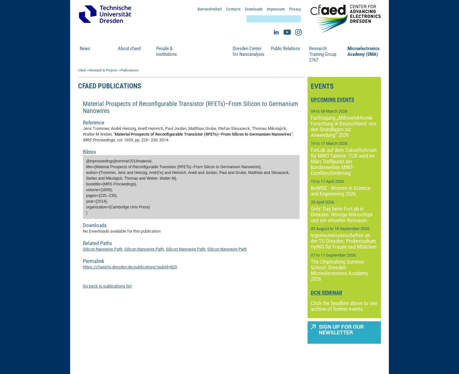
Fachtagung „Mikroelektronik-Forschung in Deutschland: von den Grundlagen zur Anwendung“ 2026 (343, 126)
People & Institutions (166, 51)
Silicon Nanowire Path (102, 249)
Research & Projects (204, 51)
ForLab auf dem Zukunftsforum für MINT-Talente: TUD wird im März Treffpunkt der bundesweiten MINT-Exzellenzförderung (344, 161)
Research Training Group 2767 (322, 54)
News (85, 48)
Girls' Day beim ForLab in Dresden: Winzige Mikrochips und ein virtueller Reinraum (342, 214)
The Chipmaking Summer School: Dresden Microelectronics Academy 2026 (339, 270)
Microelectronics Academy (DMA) (363, 51)
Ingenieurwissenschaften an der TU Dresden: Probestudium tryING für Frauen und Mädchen (343, 241)
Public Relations (285, 48)
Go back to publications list (107, 286)
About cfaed (129, 48)
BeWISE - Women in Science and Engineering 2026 (340, 191)
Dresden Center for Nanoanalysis (248, 51)
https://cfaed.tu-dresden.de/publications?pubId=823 (130, 267)
